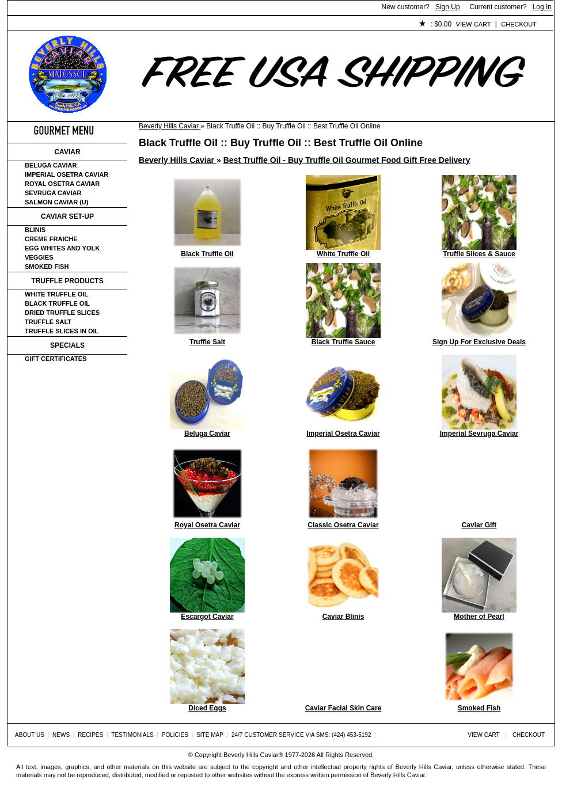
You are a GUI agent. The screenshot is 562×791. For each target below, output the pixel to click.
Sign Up (447, 7)
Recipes (90, 735)
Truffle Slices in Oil (61, 331)
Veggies (39, 257)
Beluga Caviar (51, 165)
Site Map (209, 735)
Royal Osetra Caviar (62, 183)
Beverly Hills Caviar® (253, 754)
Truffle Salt (48, 321)
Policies (273, 24)
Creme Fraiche (51, 238)
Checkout (519, 24)
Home (26, 24)
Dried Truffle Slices (62, 312)
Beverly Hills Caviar (169, 126)
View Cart (473, 24)
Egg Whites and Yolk (62, 248)
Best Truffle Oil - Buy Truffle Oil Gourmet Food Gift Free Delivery (346, 160)
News (61, 735)
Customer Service (139, 24)
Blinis (35, 229)
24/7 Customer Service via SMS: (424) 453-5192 (301, 735)
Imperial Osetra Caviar (66, 174)
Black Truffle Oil (57, 303)
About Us (71, 24)
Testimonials (215, 24)
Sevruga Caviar (53, 192)
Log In (542, 7)
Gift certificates (55, 358)
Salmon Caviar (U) (56, 202)
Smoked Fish (47, 266)
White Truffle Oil (56, 294)
